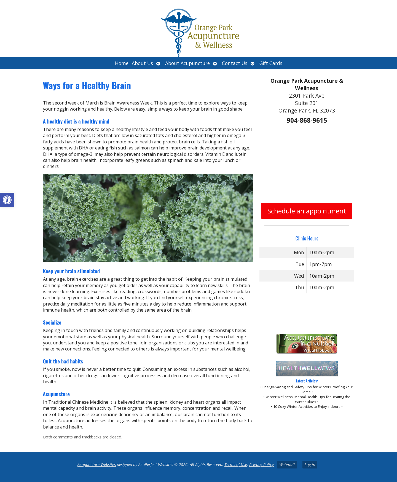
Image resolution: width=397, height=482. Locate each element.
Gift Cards (270, 63)
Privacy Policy (261, 464)
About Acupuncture (187, 63)
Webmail (287, 464)
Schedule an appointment (306, 210)
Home (121, 63)
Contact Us (234, 63)
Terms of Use (235, 464)
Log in (310, 464)
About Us (142, 63)
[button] (7, 200)
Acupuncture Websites (96, 464)
